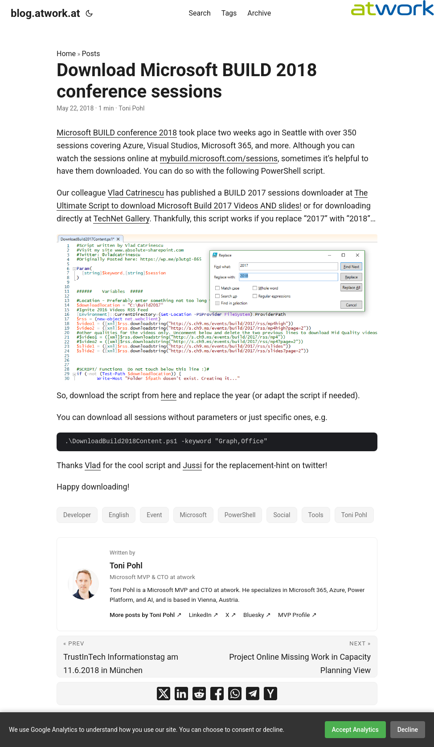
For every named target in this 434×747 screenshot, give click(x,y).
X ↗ (230, 614)
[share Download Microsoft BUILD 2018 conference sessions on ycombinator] (270, 693)
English (119, 514)
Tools (315, 514)
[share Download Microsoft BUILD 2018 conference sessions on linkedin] (181, 693)
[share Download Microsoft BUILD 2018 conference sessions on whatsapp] (235, 693)
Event (154, 514)
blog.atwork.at (45, 13)
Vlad (93, 465)
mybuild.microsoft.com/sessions (219, 158)
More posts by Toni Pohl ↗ (146, 614)
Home (66, 53)
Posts (91, 53)
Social (281, 514)
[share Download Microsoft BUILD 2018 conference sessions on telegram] (252, 693)
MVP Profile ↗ (297, 614)
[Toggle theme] (89, 13)
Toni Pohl (354, 514)
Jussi (192, 465)
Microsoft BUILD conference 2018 (117, 132)
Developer (77, 514)
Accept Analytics (355, 729)
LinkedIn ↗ (203, 614)
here (168, 395)
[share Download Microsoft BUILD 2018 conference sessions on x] (163, 693)
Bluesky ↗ (257, 614)
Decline (407, 729)
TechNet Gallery (121, 218)
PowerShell (240, 514)
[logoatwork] (392, 8)
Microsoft (193, 514)
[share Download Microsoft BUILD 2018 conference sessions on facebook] (217, 693)
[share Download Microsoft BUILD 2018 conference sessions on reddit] (199, 693)
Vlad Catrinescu (136, 192)
